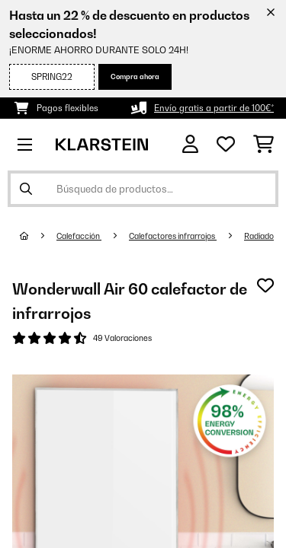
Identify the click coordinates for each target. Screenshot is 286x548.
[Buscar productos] (143, 188)
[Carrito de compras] (263, 144)
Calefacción (78, 236)
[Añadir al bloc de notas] (265, 285)
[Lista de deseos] (226, 144)
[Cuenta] (190, 144)
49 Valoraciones (122, 337)
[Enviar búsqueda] (26, 189)
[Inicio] (38, 236)
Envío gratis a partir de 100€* (214, 108)
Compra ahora (135, 76)
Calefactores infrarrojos (173, 236)
